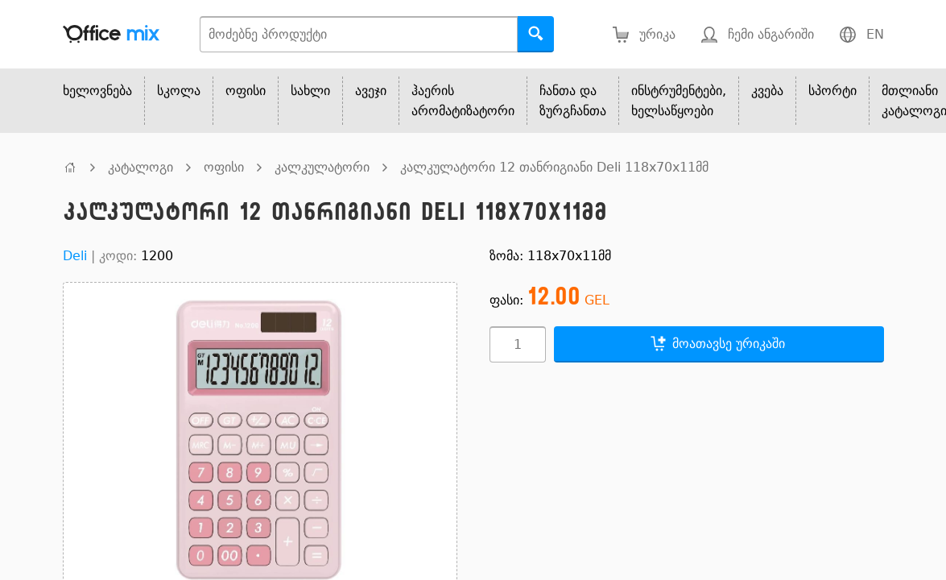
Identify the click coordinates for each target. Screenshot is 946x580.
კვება (767, 90)
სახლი (310, 90)
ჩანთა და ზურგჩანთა (572, 100)
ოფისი (245, 90)
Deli (75, 255)
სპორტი (832, 90)
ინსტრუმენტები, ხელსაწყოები (678, 100)
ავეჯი (370, 90)
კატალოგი (140, 167)
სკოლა (178, 90)
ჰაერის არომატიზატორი (462, 100)
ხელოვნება (97, 90)
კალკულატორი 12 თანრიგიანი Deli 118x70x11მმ (554, 167)
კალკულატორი (322, 167)
